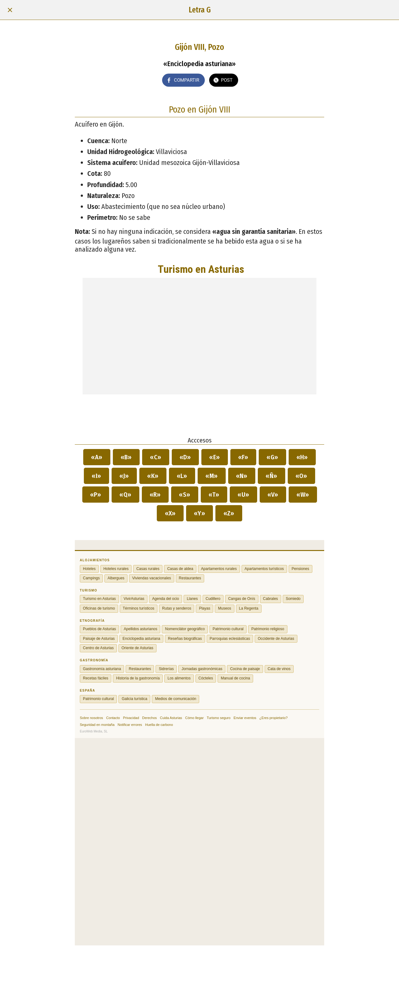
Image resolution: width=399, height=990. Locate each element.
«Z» (229, 513)
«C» (156, 457)
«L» (182, 476)
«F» (243, 457)
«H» (302, 457)
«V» (273, 494)
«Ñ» (271, 476)
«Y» (200, 513)
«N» (242, 476)
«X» (170, 513)
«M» (211, 476)
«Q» (125, 494)
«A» (97, 457)
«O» (301, 476)
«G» (272, 457)
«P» (96, 494)
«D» (185, 457)
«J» (124, 476)
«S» (185, 494)
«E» (214, 457)
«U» (243, 494)
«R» (155, 494)
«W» (302, 494)
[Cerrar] (10, 10)
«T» (214, 494)
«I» (96, 476)
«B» (126, 457)
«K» (153, 476)
